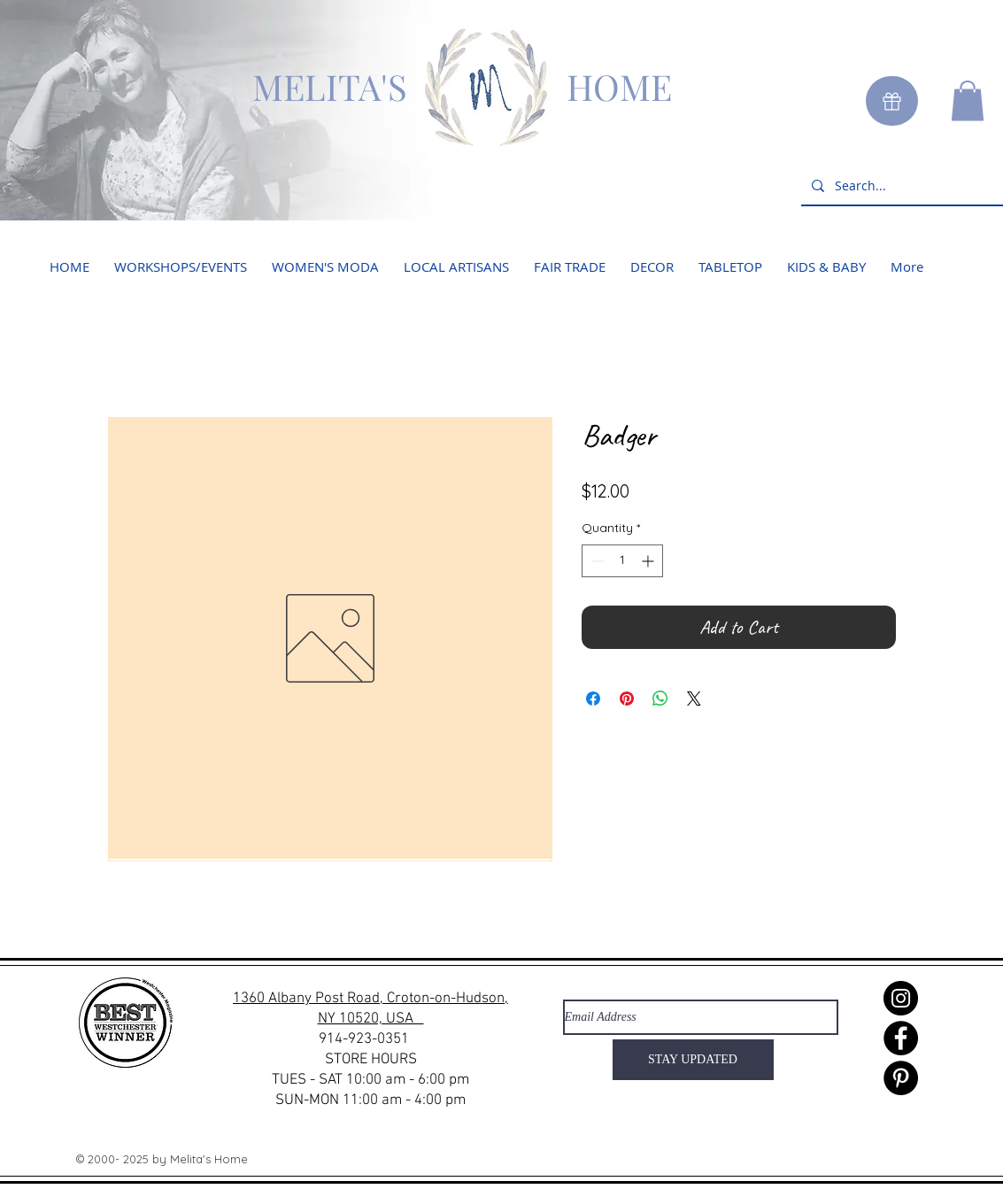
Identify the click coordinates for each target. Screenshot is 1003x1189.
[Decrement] (595, 560)
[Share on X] (694, 698)
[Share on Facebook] (593, 698)
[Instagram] (900, 998)
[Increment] (649, 560)
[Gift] (892, 101)
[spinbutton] (622, 560)
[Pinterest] (900, 1078)
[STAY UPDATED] (693, 1059)
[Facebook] (900, 1038)
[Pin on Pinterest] (626, 698)
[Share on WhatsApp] (660, 698)
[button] (967, 100)
